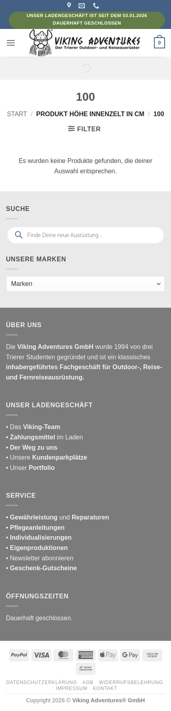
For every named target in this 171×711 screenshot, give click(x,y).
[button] (10, 42)
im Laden (44, 437)
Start (17, 114)
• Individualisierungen (39, 537)
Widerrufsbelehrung (131, 682)
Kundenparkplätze (59, 457)
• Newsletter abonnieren (39, 558)
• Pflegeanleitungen (35, 527)
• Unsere (19, 457)
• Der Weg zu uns (32, 447)
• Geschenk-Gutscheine (41, 568)
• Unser (30, 467)
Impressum (72, 688)
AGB (88, 682)
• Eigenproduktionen (37, 547)
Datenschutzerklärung (41, 682)
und (57, 517)
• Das (33, 427)
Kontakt (105, 688)
